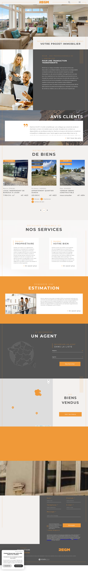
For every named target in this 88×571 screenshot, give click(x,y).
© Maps (41, 431)
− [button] (48, 388)
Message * (51, 517)
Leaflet (37, 431)
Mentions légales (54, 561)
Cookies (74, 561)
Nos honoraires (41, 561)
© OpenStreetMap (47, 431)
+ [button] (48, 386)
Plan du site (47, 561)
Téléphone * (52, 510)
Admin (59, 561)
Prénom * (70, 503)
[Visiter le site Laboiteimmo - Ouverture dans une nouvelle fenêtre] (44, 566)
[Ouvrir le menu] (80, 2)
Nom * (49, 503)
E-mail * (70, 510)
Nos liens (63, 561)
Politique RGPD (69, 561)
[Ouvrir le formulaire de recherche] (69, 2)
